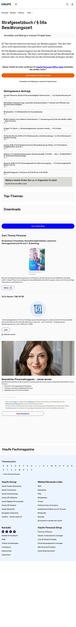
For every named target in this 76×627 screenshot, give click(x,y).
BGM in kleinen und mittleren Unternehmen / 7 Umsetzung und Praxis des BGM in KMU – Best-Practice (38, 120)
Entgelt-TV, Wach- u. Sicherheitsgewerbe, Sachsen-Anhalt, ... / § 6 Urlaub (32, 128)
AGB (29, 402)
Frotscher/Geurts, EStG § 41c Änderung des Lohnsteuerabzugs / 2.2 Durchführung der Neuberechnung (37, 136)
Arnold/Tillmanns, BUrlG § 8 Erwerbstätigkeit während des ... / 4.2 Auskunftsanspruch (37, 95)
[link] (72, 4)
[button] (16, 4)
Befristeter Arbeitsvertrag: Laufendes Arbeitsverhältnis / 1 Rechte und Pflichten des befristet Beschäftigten (36, 103)
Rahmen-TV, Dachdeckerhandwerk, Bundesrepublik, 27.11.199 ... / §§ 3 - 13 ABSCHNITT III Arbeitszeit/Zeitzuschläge (38, 155)
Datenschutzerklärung (12, 404)
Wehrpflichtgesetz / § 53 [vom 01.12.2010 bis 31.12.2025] (26, 172)
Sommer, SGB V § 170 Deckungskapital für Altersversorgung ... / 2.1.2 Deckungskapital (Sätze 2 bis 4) (37, 164)
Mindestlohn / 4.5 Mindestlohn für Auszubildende (23, 112)
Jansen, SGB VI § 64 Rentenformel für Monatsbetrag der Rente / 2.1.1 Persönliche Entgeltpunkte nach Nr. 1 (35, 146)
